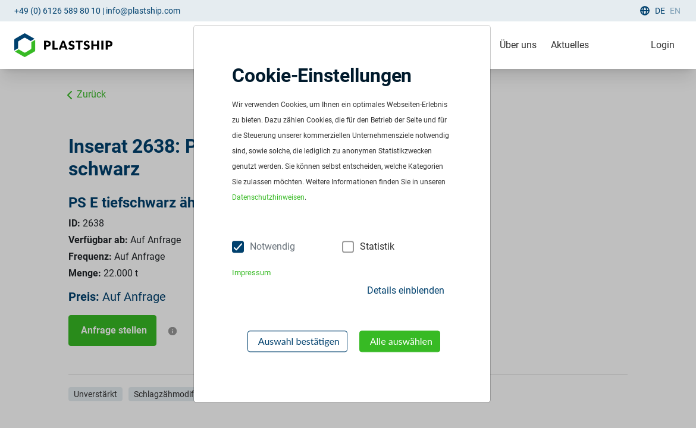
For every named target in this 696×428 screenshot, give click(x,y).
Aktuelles (570, 45)
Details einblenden (405, 290)
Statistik (377, 246)
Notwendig (272, 246)
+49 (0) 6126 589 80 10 (57, 10)
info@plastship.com (143, 10)
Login (663, 45)
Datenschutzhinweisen (268, 198)
